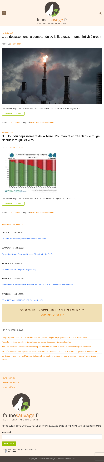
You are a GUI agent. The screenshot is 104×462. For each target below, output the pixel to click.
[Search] (100, 13)
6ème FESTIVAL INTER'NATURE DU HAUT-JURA (22, 300)
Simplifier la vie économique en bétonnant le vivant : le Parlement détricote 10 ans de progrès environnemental (49, 351)
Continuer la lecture (13, 114)
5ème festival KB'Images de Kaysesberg (19, 269)
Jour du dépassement (45, 122)
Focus (32, 122)
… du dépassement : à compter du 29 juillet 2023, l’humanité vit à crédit (51, 37)
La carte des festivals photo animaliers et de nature (24, 238)
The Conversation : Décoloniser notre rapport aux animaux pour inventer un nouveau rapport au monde (46, 346)
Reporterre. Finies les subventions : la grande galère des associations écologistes (36, 342)
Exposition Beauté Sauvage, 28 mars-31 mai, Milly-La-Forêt (27, 254)
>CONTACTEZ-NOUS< (52, 315)
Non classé (7, 33)
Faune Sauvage (8, 377)
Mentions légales (9, 387)
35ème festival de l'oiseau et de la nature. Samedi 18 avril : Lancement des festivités (38, 284)
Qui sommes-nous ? (10, 382)
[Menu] (4, 13)
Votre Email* (7, 432)
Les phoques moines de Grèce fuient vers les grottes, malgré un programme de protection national (44, 337)
